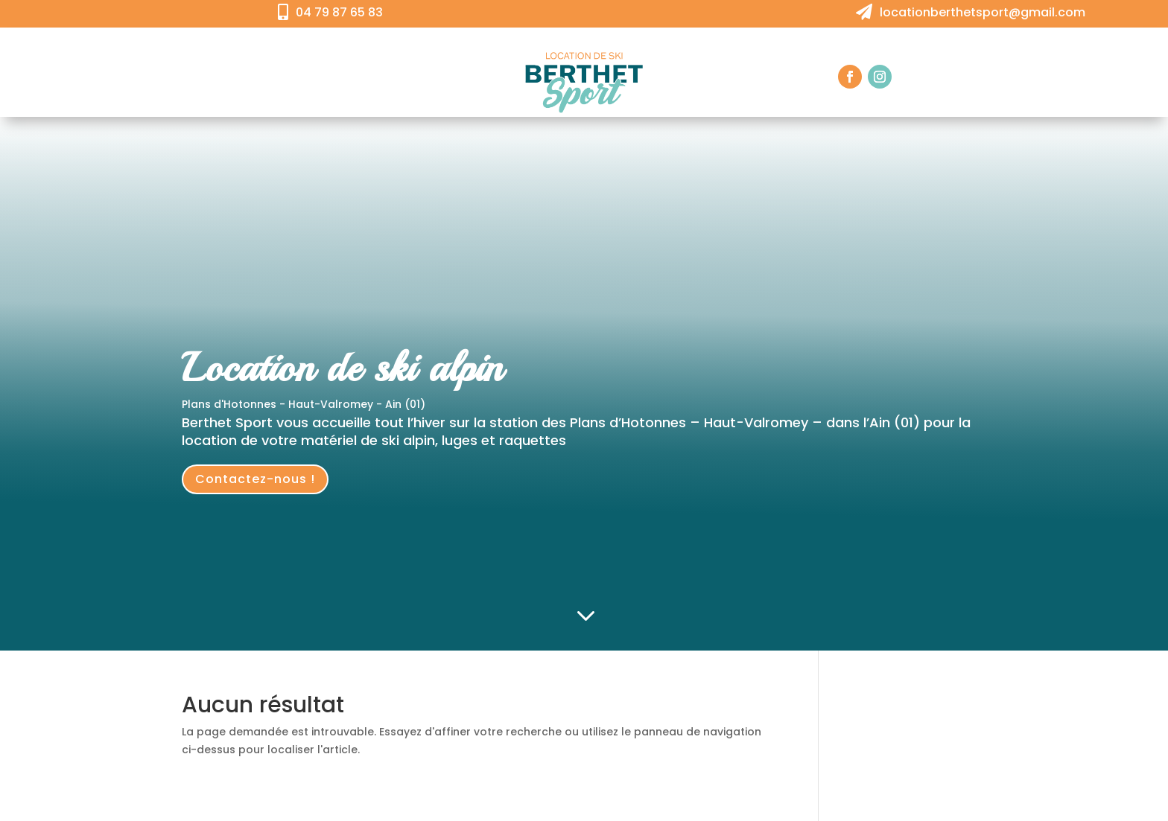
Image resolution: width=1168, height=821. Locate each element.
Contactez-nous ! (255, 479)
